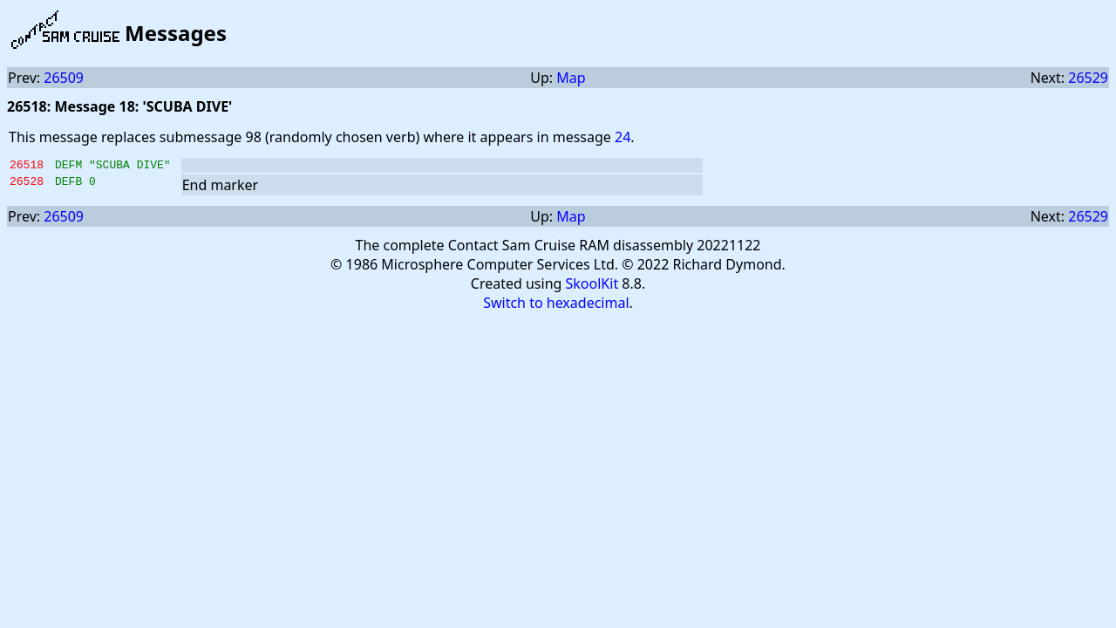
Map (570, 77)
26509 (64, 77)
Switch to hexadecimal (556, 305)
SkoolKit (592, 286)
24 (622, 137)
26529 (1088, 77)
